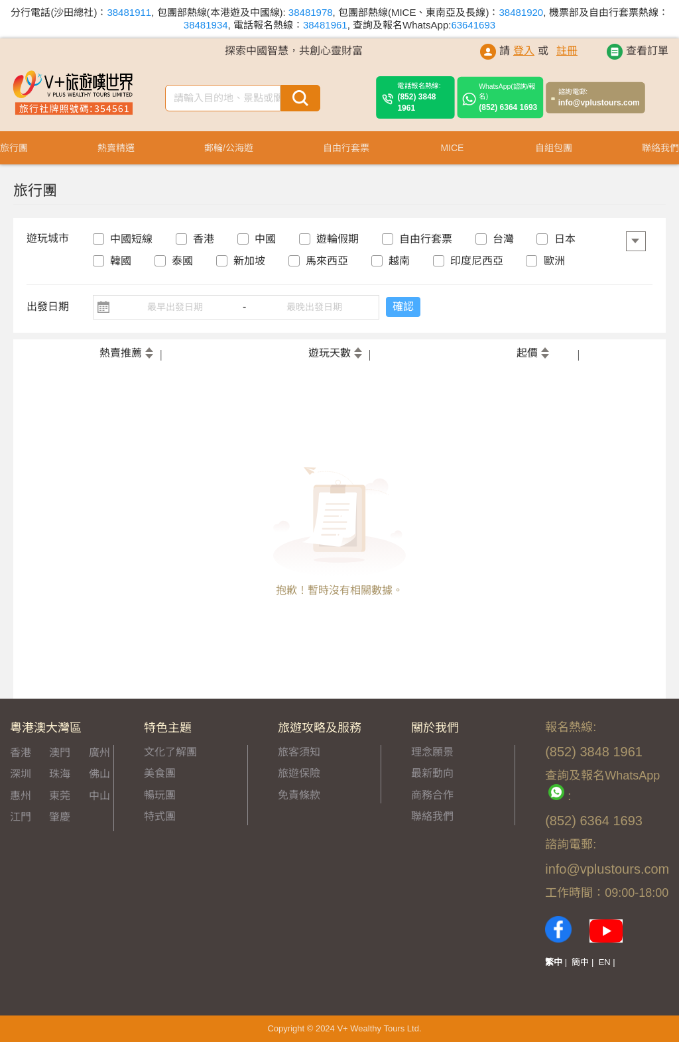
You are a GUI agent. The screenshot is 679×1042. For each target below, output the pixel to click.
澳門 (59, 752)
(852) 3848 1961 (423, 97)
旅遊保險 (299, 773)
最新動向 (432, 773)
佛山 (99, 774)
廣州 (99, 752)
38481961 (325, 24)
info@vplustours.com (599, 97)
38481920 (521, 12)
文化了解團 (170, 752)
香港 (20, 752)
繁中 (553, 962)
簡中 (580, 962)
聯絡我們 (432, 816)
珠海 (59, 774)
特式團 (160, 816)
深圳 (20, 774)
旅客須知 (299, 752)
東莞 (59, 795)
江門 (20, 817)
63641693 (473, 24)
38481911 (129, 12)
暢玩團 (160, 795)
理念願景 (432, 752)
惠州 (20, 795)
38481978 (310, 12)
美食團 (160, 773)
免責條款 (299, 795)
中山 (99, 795)
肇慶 (59, 817)
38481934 (206, 24)
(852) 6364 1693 (508, 97)
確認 (403, 306)
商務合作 (432, 795)
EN (605, 962)
